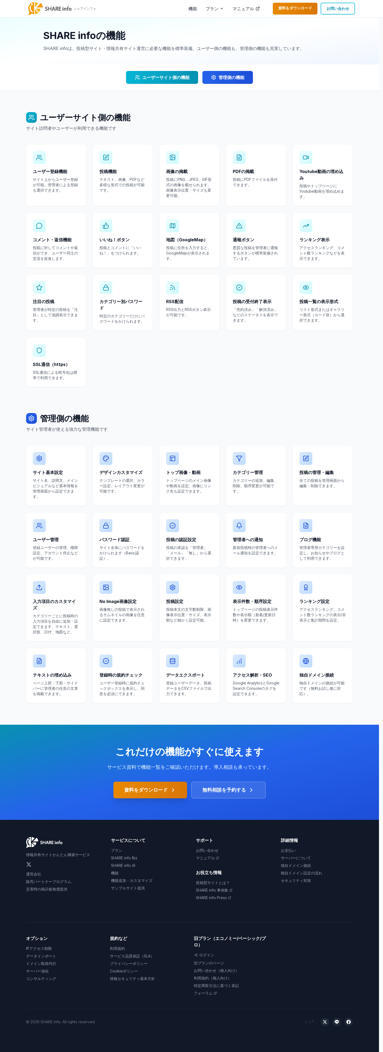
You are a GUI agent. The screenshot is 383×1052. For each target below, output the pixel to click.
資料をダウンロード (295, 8)
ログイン (204, 955)
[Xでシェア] (325, 1022)
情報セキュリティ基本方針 (132, 978)
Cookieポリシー (124, 971)
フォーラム (205, 993)
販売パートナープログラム (48, 881)
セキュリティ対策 (296, 880)
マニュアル (246, 8)
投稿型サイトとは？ (213, 882)
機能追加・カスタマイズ (131, 880)
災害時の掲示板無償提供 (46, 889)
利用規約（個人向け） (212, 978)
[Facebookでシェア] (348, 1022)
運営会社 (33, 874)
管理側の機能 (227, 77)
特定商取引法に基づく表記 (216, 985)
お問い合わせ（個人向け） (216, 970)
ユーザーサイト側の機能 (162, 77)
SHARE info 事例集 (214, 890)
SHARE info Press (213, 897)
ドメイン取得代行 (41, 963)
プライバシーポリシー (129, 963)
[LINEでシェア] (336, 1022)
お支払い (288, 850)
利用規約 (117, 948)
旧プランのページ (209, 963)
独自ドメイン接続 (296, 865)
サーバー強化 (37, 971)
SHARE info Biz (124, 858)
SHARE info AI (123, 865)
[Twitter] (28, 864)
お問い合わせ (338, 8)
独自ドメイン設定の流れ (301, 873)
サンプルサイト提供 (128, 888)
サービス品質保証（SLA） (132, 956)
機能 (192, 8)
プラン (212, 8)
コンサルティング (41, 978)
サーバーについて (296, 858)
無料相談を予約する (228, 790)
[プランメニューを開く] (222, 8)
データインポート (41, 956)
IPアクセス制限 (39, 948)
